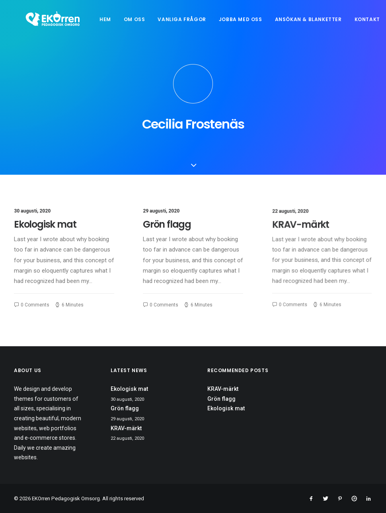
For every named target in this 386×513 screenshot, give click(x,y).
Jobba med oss (251, 22)
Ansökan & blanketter (318, 22)
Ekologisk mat (45, 232)
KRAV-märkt (302, 236)
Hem (116, 22)
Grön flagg (167, 232)
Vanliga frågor (192, 22)
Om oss (145, 22)
